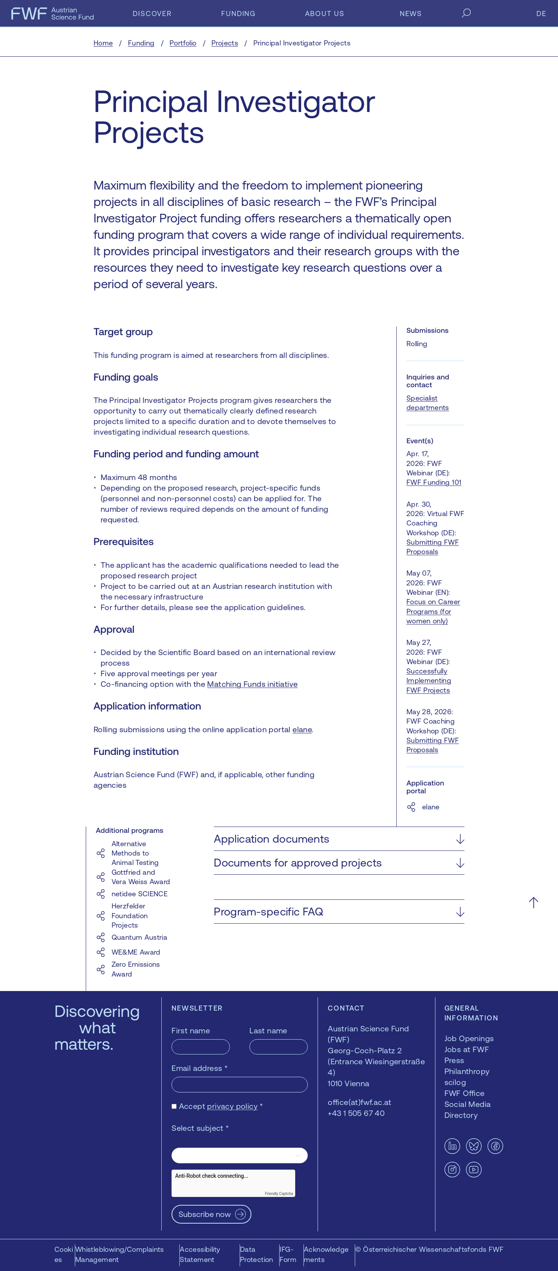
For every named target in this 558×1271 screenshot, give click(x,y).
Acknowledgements (326, 1254)
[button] (339, 838)
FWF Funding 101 (433, 482)
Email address (200, 1067)
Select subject (200, 1127)
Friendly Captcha (279, 1194)
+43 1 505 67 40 (356, 1113)
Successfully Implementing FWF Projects (428, 680)
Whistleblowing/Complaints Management (119, 1254)
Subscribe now (205, 1214)
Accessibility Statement (200, 1254)
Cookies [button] (63, 1254)
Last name (268, 1030)
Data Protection (256, 1254)
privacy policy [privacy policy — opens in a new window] (232, 1105)
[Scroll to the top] (533, 902)
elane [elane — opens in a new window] (302, 729)
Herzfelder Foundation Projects (130, 915)
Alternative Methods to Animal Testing (135, 853)
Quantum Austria (139, 937)
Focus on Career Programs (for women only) (433, 611)
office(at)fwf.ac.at (360, 1102)
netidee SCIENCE (140, 894)
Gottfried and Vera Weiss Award (141, 877)
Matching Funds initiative (252, 683)
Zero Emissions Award (136, 969)
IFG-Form (288, 1254)
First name (191, 1030)
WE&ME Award (136, 952)
